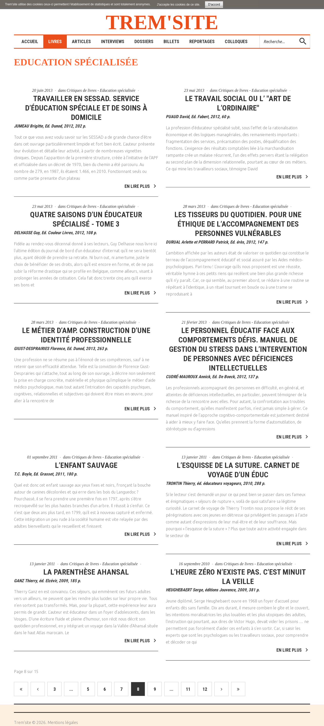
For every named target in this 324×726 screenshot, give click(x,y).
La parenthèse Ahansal (86, 569)
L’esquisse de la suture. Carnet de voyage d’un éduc (238, 467)
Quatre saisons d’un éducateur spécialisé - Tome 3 (86, 217)
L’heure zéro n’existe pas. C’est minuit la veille (238, 574)
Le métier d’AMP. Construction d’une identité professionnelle (86, 333)
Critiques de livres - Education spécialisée (101, 90)
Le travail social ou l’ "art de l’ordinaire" (238, 103)
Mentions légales (63, 722)
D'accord (214, 4)
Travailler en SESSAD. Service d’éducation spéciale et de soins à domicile (86, 108)
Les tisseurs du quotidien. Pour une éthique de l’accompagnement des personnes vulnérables (237, 221)
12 (204, 689)
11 (188, 689)
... (71, 689)
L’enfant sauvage (86, 462)
